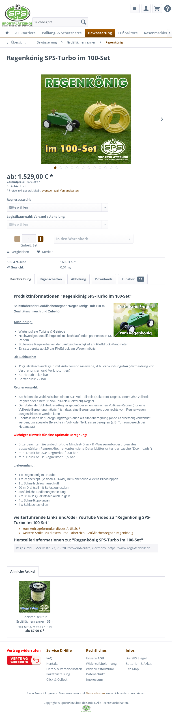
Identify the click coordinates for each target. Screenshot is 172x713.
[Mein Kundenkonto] (146, 8)
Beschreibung (20, 279)
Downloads (103, 279)
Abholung (78, 279)
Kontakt (52, 663)
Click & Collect (56, 679)
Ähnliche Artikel (22, 571)
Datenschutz (95, 674)
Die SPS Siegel (136, 658)
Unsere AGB (95, 658)
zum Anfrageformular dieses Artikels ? (49, 528)
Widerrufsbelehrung (101, 663)
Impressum (94, 679)
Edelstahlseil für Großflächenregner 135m (35, 619)
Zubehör (133, 279)
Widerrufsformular (100, 669)
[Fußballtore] (128, 33)
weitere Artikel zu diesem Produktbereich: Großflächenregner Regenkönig (76, 533)
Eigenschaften (51, 279)
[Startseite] (7, 33)
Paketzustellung (58, 674)
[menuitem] (60, 21)
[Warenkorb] (157, 8)
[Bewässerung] (100, 33)
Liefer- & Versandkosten (64, 669)
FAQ (49, 658)
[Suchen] (83, 21)
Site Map (132, 669)
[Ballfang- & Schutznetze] (62, 33)
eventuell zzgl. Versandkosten (60, 190)
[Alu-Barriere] (25, 33)
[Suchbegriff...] (60, 21)
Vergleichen (18, 252)
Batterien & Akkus (139, 663)
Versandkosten (95, 693)
